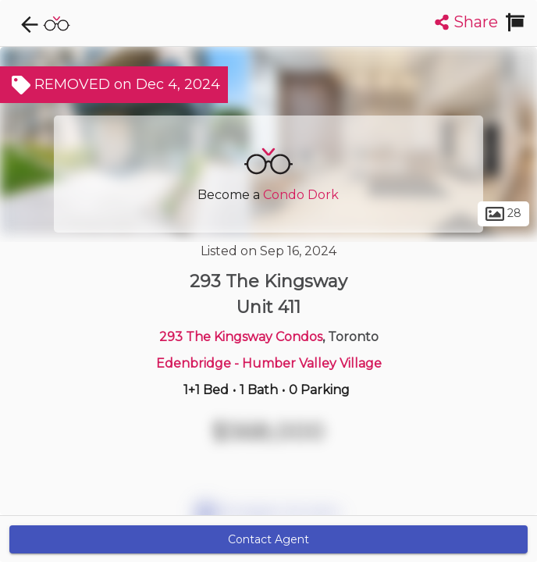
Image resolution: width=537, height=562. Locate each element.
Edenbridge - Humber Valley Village (269, 363)
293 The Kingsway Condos (240, 336)
